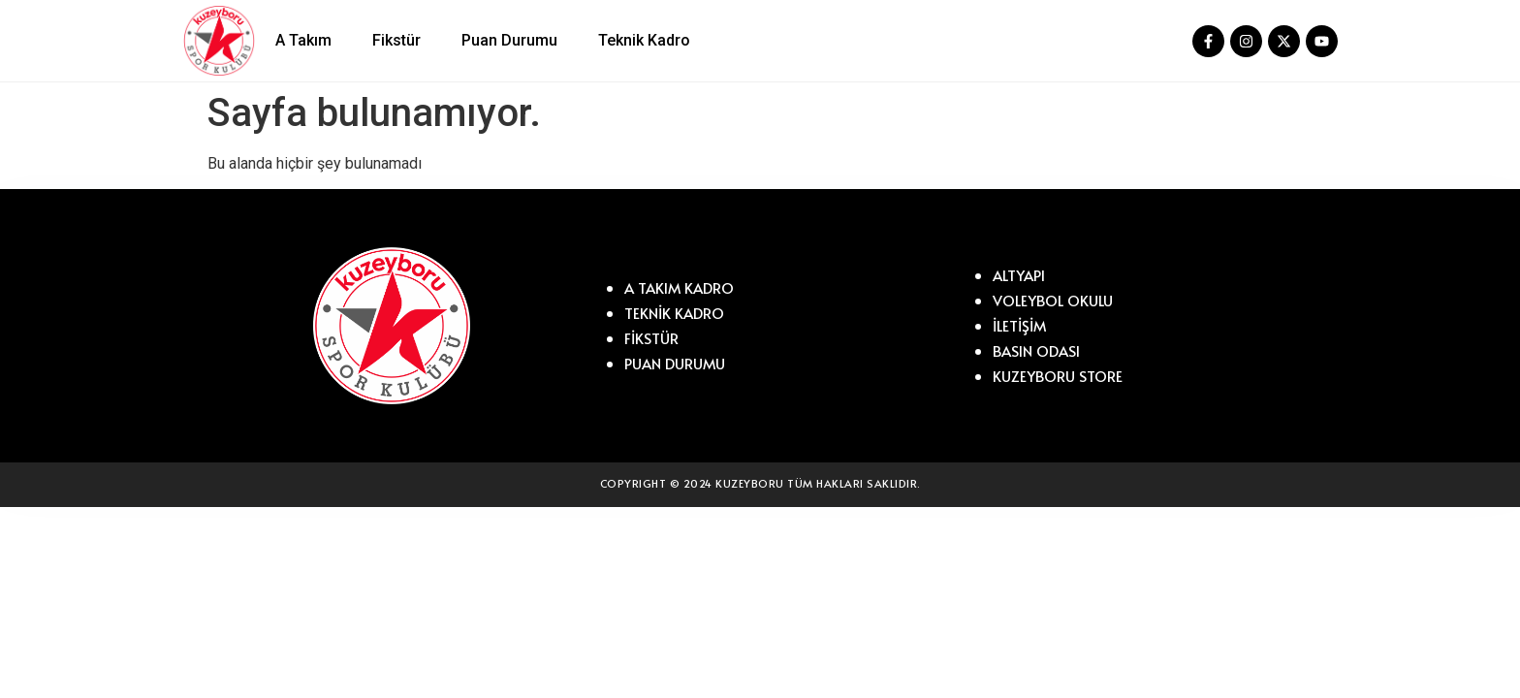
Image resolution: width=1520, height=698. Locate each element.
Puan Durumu (509, 40)
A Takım (303, 40)
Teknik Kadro (644, 40)
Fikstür (396, 40)
